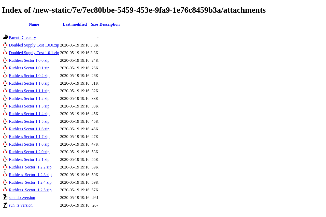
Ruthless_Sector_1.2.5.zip (30, 190)
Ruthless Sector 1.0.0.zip (29, 60)
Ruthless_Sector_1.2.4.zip (30, 182)
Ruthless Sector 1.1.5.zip (29, 121)
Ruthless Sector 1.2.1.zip (29, 159)
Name (34, 24)
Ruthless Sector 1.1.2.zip (29, 98)
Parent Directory (22, 37)
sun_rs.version (21, 205)
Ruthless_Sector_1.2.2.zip (30, 167)
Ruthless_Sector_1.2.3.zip (30, 175)
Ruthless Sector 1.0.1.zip (29, 68)
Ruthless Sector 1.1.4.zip (29, 114)
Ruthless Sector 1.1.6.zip (29, 129)
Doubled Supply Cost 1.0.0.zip (34, 45)
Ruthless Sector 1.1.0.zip (29, 83)
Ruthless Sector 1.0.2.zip (29, 75)
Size (94, 24)
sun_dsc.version (22, 197)
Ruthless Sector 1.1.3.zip (29, 106)
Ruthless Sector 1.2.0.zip (29, 152)
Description (110, 24)
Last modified (75, 24)
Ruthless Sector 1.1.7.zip (29, 136)
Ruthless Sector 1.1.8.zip (29, 144)
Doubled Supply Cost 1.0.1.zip (34, 53)
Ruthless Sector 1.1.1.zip (29, 91)
